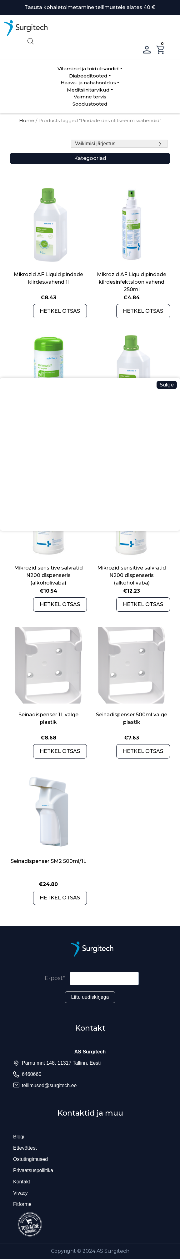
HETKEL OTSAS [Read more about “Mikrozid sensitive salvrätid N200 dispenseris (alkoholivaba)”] (60, 604)
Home (26, 120)
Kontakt (21, 1181)
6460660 (31, 1074)
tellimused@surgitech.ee (49, 1085)
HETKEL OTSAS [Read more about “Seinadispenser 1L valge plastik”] (60, 751)
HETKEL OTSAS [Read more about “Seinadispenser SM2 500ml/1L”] (60, 898)
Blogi (18, 1136)
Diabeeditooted (88, 76)
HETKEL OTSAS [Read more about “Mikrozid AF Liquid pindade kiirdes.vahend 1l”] (60, 311)
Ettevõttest (25, 1148)
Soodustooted (90, 104)
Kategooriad (90, 158)
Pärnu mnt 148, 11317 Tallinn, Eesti (61, 1063)
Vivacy (20, 1193)
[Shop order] (119, 144)
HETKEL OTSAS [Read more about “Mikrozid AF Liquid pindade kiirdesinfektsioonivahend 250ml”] (143, 311)
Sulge (167, 385)
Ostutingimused (30, 1159)
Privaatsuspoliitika (33, 1170)
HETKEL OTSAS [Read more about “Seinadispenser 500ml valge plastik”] (143, 751)
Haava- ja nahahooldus (88, 83)
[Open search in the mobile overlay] (90, 40)
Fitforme (22, 1204)
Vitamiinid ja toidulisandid (88, 69)
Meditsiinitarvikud (88, 90)
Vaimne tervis (90, 97)
